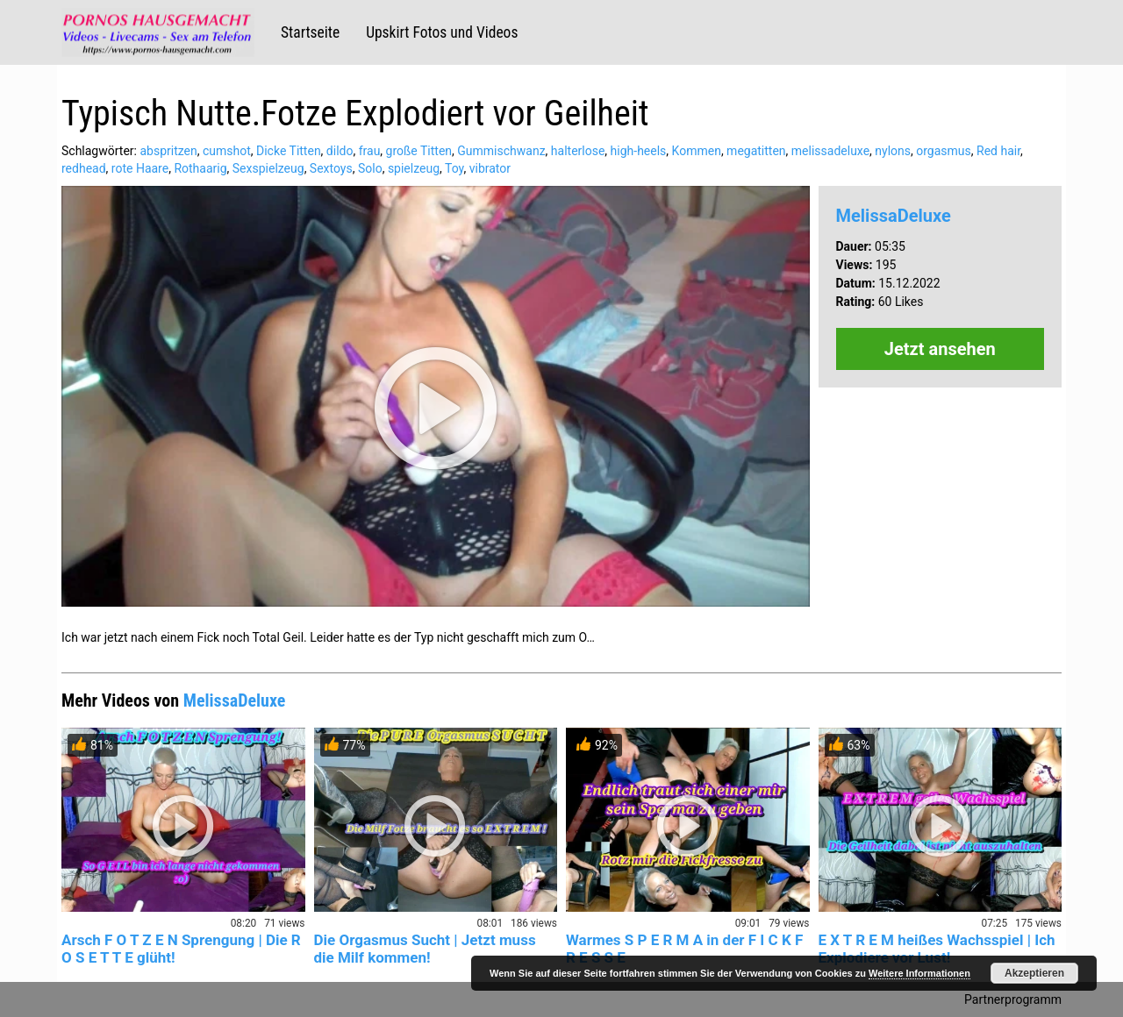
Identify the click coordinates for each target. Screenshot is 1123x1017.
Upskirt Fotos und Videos (442, 32)
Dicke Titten (288, 151)
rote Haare (139, 168)
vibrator (490, 168)
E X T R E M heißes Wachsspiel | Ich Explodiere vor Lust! (937, 948)
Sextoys (331, 168)
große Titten (419, 151)
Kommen (696, 151)
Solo (370, 168)
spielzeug (414, 168)
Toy (454, 168)
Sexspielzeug (268, 168)
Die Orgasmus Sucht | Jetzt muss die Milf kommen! (425, 948)
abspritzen (168, 151)
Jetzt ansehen (940, 348)
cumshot (227, 151)
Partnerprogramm (1013, 999)
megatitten (755, 151)
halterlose (578, 151)
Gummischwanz (501, 151)
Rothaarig (200, 168)
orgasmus (943, 151)
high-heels (639, 151)
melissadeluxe (830, 151)
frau (370, 151)
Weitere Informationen (919, 973)
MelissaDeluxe (893, 215)
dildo (340, 151)
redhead (83, 168)
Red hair (998, 151)
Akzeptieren (1034, 973)
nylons (893, 151)
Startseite (310, 32)
